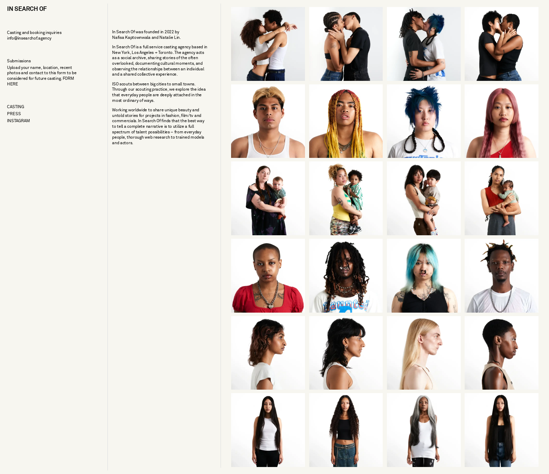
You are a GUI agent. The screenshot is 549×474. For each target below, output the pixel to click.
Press (14, 114)
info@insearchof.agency (29, 38)
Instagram (18, 121)
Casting (15, 107)
